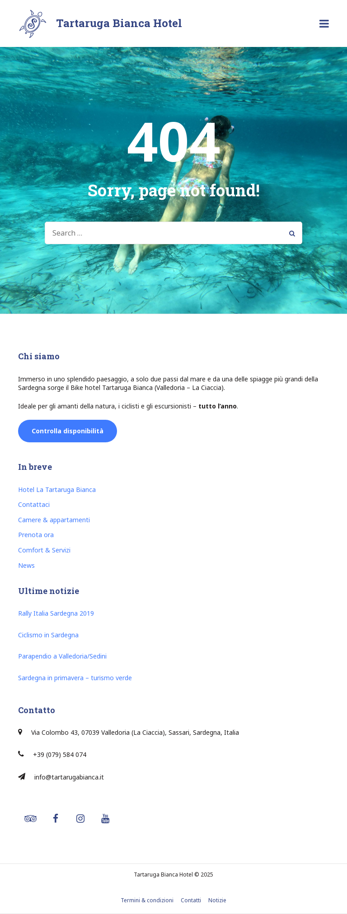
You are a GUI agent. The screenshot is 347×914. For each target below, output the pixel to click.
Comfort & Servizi (44, 550)
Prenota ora (36, 534)
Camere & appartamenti (54, 519)
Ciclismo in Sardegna (48, 635)
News (26, 565)
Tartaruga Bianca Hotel (119, 23)
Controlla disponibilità (67, 431)
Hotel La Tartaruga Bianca (57, 489)
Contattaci (34, 504)
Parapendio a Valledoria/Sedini (62, 656)
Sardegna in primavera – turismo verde (75, 677)
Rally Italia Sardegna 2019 (56, 613)
